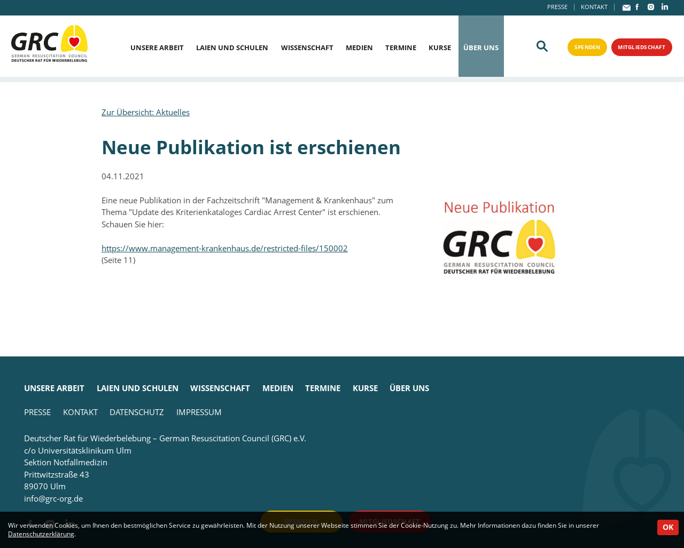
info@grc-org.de (53, 498)
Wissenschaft (307, 47)
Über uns (481, 47)
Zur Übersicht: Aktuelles (146, 112)
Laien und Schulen (232, 47)
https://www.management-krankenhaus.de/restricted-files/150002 (225, 248)
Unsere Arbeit (157, 47)
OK (668, 527)
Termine (400, 47)
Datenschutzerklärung (41, 533)
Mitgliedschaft (639, 47)
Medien (359, 47)
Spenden (580, 47)
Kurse (440, 47)
